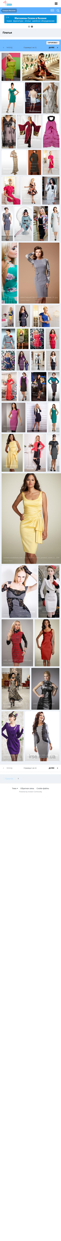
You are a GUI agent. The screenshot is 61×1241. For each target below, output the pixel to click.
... (27, 100)
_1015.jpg (7, 232)
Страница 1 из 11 (30, 47)
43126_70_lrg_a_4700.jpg (29, 140)
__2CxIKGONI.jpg (47, 612)
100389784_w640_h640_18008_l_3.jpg (42, 755)
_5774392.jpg (41, 660)
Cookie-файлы (43, 788)
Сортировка (53, 42)
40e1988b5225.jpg (10, 426)
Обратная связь (27, 788)
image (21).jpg (50, 198)
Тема (15, 788)
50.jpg (47, 105)
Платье (19, 230)
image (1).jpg (8, 297)
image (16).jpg (9, 395)
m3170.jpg (53, 463)
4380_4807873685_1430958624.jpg (17, 660)
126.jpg (54, 232)
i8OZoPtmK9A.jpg (31, 198)
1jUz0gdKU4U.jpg (10, 755)
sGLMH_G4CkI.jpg (41, 321)
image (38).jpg (32, 466)
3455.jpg (6, 343)
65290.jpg (24, 392)
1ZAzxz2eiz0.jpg (51, 169)
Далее (51, 47)
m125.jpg (54, 424)
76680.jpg (54, 392)
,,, (19, 340)
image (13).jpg (39, 395)
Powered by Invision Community (30, 792)
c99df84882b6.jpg (10, 466)
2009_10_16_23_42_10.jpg (43, 704)
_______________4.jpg (12, 105)
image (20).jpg (34, 426)
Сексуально (8, 72)
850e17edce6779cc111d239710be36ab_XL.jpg (39, 297)
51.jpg (5, 137)
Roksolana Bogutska (11, 704)
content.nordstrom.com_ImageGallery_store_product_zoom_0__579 (31, 558)
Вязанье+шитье (10, 169)
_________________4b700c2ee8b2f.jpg (19, 612)
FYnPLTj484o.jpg (10, 198)
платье (27, 75)
